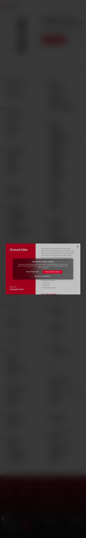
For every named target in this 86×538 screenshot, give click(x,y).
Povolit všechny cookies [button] (52, 272)
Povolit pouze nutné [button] (32, 271)
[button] (43, 276)
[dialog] (43, 269)
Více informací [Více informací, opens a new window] (44, 267)
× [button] (70, 261)
